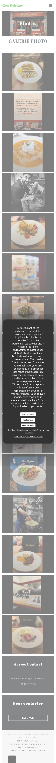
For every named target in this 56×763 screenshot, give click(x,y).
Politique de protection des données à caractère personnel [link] (29, 431)
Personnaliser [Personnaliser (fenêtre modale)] (28, 425)
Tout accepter (28, 414)
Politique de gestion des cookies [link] (28, 436)
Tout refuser (28, 420)
